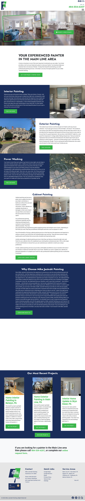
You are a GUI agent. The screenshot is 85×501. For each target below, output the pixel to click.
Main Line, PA (66, 472)
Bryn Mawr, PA (74, 472)
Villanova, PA (66, 476)
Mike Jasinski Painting (11, 498)
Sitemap (46, 481)
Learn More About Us (24, 313)
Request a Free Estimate (64, 32)
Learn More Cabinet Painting (27, 258)
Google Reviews (48, 474)
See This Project (13, 427)
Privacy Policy (47, 477)
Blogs (45, 476)
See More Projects (42, 435)
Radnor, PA (71, 474)
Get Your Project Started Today (31, 75)
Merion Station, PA (67, 477)
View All (76, 481)
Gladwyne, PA (73, 476)
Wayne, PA (65, 474)
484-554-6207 (75, 7)
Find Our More (10, 111)
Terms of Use (47, 479)
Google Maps (47, 472)
